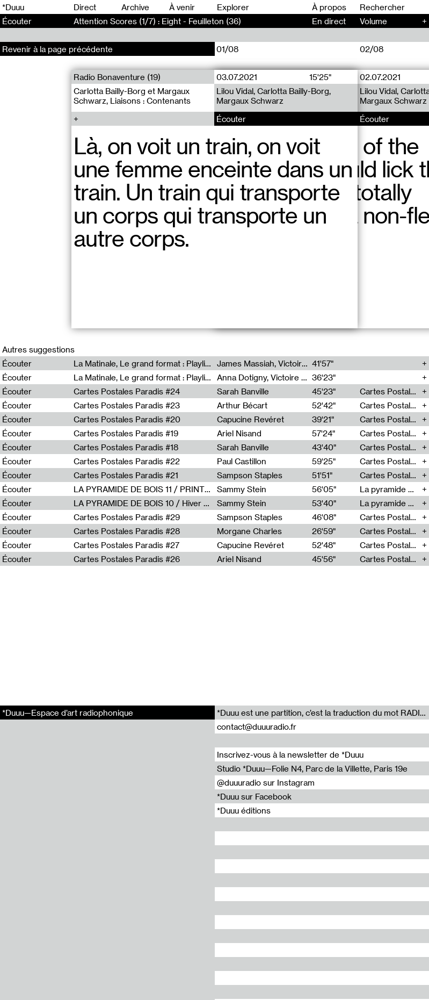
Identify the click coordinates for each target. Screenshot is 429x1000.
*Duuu (13, 7)
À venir (182, 7)
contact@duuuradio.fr (256, 726)
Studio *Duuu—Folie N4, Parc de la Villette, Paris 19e (312, 768)
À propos (329, 7)
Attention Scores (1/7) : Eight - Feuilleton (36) (157, 21)
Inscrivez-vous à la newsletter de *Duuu (290, 754)
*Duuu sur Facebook (254, 796)
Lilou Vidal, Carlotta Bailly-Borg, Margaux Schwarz (273, 95)
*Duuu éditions (244, 810)
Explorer (233, 7)
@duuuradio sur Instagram (266, 782)
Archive (135, 7)
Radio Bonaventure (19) (117, 77)
